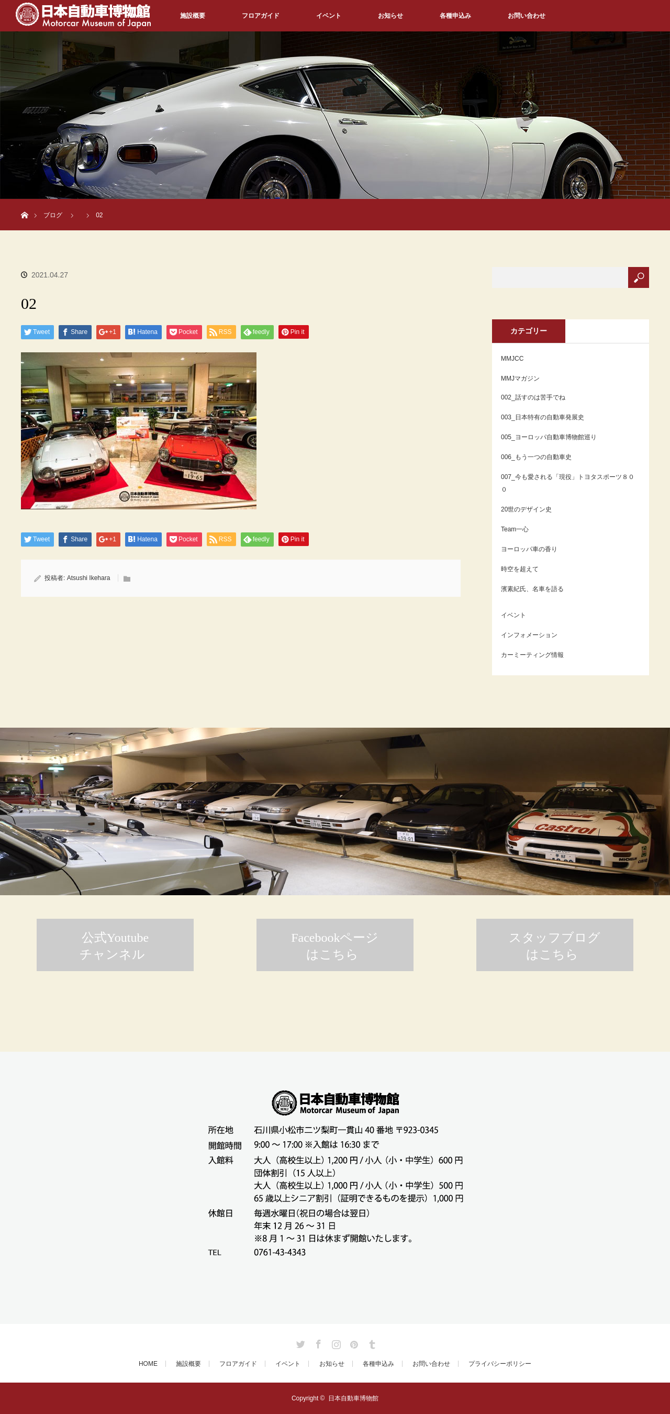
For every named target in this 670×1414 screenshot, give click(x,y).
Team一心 (515, 529)
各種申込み (455, 15)
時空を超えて (520, 569)
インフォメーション (529, 635)
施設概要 (192, 15)
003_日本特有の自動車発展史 (542, 417)
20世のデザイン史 (526, 509)
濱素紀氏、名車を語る (532, 589)
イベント (328, 15)
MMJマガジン (520, 378)
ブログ (52, 215)
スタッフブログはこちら (554, 946)
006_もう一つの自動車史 (536, 457)
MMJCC (512, 358)
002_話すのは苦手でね (533, 397)
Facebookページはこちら (334, 946)
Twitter (299, 1342)
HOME (148, 1364)
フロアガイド (261, 15)
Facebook (317, 1342)
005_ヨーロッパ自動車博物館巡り (549, 437)
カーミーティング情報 (532, 655)
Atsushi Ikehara (88, 578)
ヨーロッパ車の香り (529, 549)
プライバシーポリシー (499, 1364)
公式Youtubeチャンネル (114, 946)
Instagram (335, 1342)
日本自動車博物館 (353, 1398)
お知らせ (390, 15)
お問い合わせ (526, 15)
